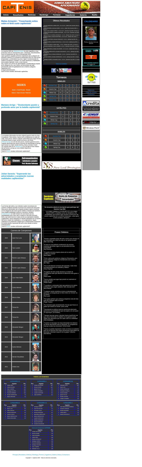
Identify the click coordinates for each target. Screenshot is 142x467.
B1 (67, 85)
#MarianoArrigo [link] (6, 142)
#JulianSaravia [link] (6, 214)
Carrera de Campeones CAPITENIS (41, 428)
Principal (15, 455)
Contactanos (91, 94)
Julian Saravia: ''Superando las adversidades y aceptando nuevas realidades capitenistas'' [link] (17, 176)
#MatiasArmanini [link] (18, 51)
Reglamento (91, 90)
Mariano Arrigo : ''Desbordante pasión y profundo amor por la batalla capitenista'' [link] (20, 106)
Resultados (22, 455)
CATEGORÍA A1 (15, 381)
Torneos (41, 455)
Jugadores (48, 455)
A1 (60, 85)
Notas (59, 455)
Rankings (35, 455)
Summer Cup (53, 85)
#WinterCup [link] (18, 146)
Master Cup (52, 100)
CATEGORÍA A (42, 381)
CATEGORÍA (67, 381)
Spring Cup (52, 96)
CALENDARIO (91, 21)
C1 (74, 85)
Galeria (54, 455)
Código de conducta (91, 92)
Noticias (29, 455)
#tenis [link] (8, 151)
